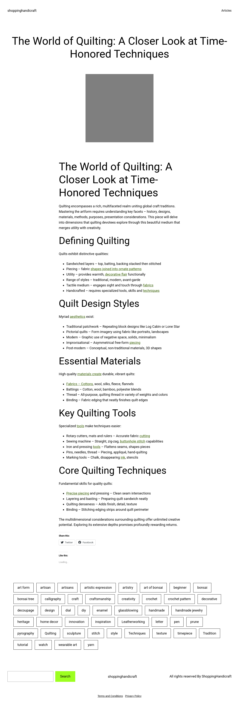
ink (123, 457)
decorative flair (116, 274)
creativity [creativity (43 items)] (128, 599)
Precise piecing (77, 493)
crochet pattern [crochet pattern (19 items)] (179, 599)
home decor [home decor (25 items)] (49, 622)
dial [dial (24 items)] (68, 610)
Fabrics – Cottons (79, 384)
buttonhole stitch (132, 441)
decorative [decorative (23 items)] (209, 599)
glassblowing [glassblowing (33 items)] (128, 610)
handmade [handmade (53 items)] (157, 610)
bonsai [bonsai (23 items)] (202, 587)
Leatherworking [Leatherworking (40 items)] (133, 622)
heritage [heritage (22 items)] (23, 622)
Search (65, 676)
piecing (135, 343)
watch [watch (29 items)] (43, 645)
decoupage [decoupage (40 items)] (25, 610)
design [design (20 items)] (50, 610)
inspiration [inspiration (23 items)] (103, 622)
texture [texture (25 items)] (161, 633)
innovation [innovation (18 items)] (76, 622)
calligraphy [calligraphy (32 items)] (53, 599)
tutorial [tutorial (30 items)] (22, 645)
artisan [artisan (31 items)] (45, 587)
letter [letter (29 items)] (159, 622)
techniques (151, 291)
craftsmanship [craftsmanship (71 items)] (100, 599)
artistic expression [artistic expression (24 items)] (98, 587)
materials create (89, 374)
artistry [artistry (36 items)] (127, 587)
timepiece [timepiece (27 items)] (185, 633)
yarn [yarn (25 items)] (91, 645)
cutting (144, 436)
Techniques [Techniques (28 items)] (137, 633)
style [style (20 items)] (114, 633)
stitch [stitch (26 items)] (96, 633)
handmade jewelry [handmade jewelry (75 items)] (189, 610)
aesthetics (77, 317)
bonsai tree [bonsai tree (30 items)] (25, 599)
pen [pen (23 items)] (177, 622)
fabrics (148, 285)
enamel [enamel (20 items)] (102, 610)
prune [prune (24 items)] (194, 622)
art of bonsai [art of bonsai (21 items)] (153, 587)
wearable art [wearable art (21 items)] (67, 645)
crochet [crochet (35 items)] (151, 599)
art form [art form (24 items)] (23, 587)
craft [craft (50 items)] (75, 599)
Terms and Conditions (110, 696)
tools (80, 426)
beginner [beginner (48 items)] (180, 587)
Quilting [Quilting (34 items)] (50, 633)
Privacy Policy (133, 696)
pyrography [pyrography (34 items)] (25, 633)
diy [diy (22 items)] (84, 610)
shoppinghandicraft (21, 11)
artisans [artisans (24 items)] (67, 587)
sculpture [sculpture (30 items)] (74, 633)
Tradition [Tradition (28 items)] (209, 633)
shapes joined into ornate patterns (116, 269)
